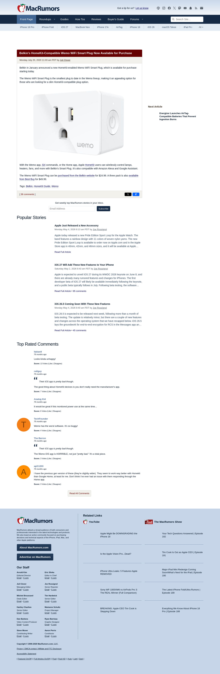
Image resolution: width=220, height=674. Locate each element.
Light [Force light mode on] (75, 659)
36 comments (27, 194)
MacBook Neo (83, 27)
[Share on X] (128, 194)
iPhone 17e (103, 27)
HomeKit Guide (42, 186)
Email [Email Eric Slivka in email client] (47, 576)
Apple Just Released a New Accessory (81, 225)
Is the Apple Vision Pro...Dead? (115, 552)
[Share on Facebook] (136, 194)
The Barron (40, 438)
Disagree (58, 363)
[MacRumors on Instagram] (164, 8)
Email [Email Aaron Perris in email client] (47, 634)
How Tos (80, 19)
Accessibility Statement (26, 654)
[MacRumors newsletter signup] (201, 8)
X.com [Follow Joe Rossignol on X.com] (54, 588)
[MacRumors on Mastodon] (179, 8)
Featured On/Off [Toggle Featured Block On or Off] (24, 659)
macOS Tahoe (169, 27)
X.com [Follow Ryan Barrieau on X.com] (54, 623)
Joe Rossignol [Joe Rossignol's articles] (51, 582)
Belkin (29, 186)
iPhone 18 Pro (27, 27)
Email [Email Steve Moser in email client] (19, 634)
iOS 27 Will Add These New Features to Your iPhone (90, 264)
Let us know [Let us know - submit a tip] (142, 8)
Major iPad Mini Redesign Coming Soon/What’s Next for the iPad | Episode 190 (182, 570)
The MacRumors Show (168, 520)
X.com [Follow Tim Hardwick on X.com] (54, 600)
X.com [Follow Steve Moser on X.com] (26, 634)
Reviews (96, 19)
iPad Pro (188, 27)
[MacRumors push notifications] (190, 8)
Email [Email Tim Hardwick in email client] (47, 600)
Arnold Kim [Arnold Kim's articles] (22, 571)
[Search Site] (187, 19)
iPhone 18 (135, 27)
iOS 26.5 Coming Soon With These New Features (88, 303)
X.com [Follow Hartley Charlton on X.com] (26, 611)
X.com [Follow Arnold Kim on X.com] (26, 576)
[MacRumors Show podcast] (158, 8)
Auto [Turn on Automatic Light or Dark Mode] (70, 659)
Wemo (55, 186)
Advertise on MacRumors (35, 555)
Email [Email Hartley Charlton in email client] (19, 611)
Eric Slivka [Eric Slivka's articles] (49, 571)
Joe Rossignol (100, 229)
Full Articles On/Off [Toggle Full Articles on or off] (42, 659)
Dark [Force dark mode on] (81, 659)
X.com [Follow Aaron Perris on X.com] (54, 634)
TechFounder (41, 418)
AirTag (119, 27)
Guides (64, 19)
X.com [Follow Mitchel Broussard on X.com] (26, 600)
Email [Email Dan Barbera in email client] (19, 623)
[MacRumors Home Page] (38, 8)
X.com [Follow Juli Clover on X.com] (26, 588)
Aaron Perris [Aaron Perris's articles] (50, 629)
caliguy (38, 371)
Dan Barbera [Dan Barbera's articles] (22, 617)
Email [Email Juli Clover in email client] (19, 588)
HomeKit (89, 165)
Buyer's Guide (116, 19)
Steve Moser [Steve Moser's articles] (22, 629)
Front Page (26, 19)
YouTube (94, 520)
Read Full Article (63, 252)
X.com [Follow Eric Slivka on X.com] (54, 576)
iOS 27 (64, 27)
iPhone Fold (48, 27)
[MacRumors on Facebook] (169, 8)
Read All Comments (79, 493)
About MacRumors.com (34, 545)
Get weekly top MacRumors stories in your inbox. (79, 203)
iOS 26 (151, 27)
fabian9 (38, 351)
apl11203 (38, 466)
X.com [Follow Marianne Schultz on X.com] (54, 611)
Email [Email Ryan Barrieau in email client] (47, 623)
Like (50, 363)
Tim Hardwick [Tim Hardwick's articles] (51, 594)
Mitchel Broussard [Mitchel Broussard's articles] (25, 594)
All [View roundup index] (201, 27)
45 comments (79, 330)
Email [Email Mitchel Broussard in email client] (19, 600)
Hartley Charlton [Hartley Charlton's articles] (24, 605)
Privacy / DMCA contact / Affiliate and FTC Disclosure (39, 649)
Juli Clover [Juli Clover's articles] (21, 582)
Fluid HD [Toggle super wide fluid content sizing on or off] (61, 659)
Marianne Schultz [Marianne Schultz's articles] (52, 605)
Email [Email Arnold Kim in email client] (19, 576)
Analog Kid (40, 399)
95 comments (79, 291)
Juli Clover (65, 60)
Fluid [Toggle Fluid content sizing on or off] (54, 659)
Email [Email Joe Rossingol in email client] (47, 588)
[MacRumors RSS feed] (196, 8)
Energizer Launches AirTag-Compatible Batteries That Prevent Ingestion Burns (178, 116)
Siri (43, 165)
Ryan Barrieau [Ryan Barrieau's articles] (51, 617)
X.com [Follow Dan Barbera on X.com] (26, 623)
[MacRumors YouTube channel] (185, 8)
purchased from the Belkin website (76, 175)
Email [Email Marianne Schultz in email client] (47, 611)
